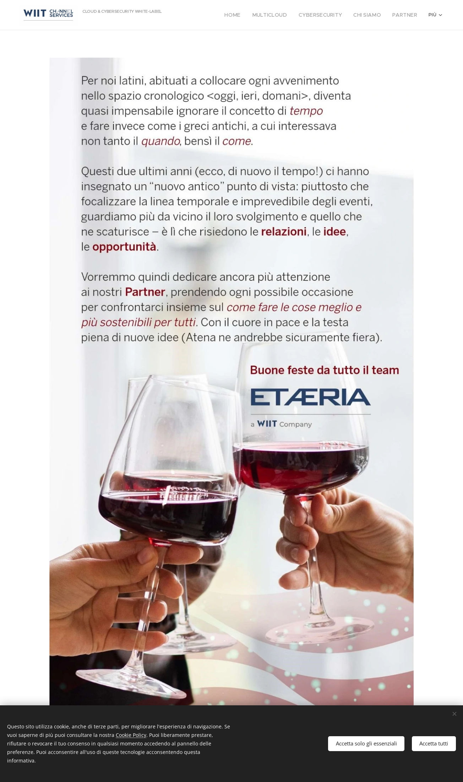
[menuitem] (211, 15)
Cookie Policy (131, 735)
